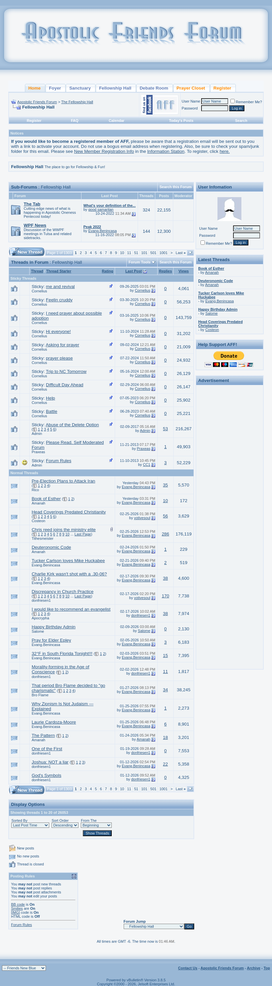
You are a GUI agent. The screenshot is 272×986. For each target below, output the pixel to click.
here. (224, 151)
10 (122, 253)
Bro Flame (40, 695)
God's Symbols (46, 775)
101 (144, 253)
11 (129, 253)
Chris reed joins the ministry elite (64, 529)
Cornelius (39, 291)
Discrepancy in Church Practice (62, 591)
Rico (35, 490)
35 (165, 485)
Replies (165, 271)
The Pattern (43, 735)
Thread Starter (58, 271)
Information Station (166, 151)
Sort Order (60, 820)
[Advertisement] (229, 487)
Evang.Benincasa (102, 231)
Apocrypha (40, 618)
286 (165, 533)
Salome (38, 631)
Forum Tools (140, 262)
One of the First (47, 748)
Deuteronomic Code (51, 547)
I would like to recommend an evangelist (71, 609)
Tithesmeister (43, 538)
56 (165, 515)
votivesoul (142, 518)
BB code (18, 904)
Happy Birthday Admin (53, 626)
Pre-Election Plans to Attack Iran (63, 481)
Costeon (38, 521)
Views (184, 271)
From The (88, 820)
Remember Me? (246, 102)
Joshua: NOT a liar (50, 762)
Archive (253, 968)
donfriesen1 (41, 600)
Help (50, 398)
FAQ (74, 121)
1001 (163, 253)
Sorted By (19, 820)
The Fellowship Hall (77, 102)
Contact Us (188, 968)
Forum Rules (58, 460)
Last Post (133, 271)
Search (241, 121)
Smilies (17, 908)
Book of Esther (46, 498)
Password (190, 108)
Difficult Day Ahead (64, 384)
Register (34, 121)
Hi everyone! (58, 331)
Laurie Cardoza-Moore (54, 722)
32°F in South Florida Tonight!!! (62, 653)
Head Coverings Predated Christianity (69, 511)
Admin (37, 434)
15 (165, 655)
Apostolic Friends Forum (37, 102)
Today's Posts (181, 121)
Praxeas (38, 452)
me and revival (60, 286)
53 (165, 428)
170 (165, 595)
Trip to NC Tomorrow (66, 371)
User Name (191, 101)
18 (165, 737)
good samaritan (100, 209)
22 (165, 764)
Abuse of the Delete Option (72, 424)
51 (136, 253)
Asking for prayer (62, 344)
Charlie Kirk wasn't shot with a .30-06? (69, 573)
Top (267, 968)
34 (165, 689)
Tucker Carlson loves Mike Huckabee (68, 560)
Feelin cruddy (59, 299)
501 (153, 253)
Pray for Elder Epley (51, 640)
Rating (107, 271)
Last (181, 253)
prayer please (59, 358)
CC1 (146, 465)
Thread (37, 271)
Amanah (38, 503)
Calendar (116, 121)
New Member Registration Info (104, 151)
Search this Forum (176, 187)
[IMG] (15, 912)
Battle (51, 411)
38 (165, 578)
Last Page (82, 534)
